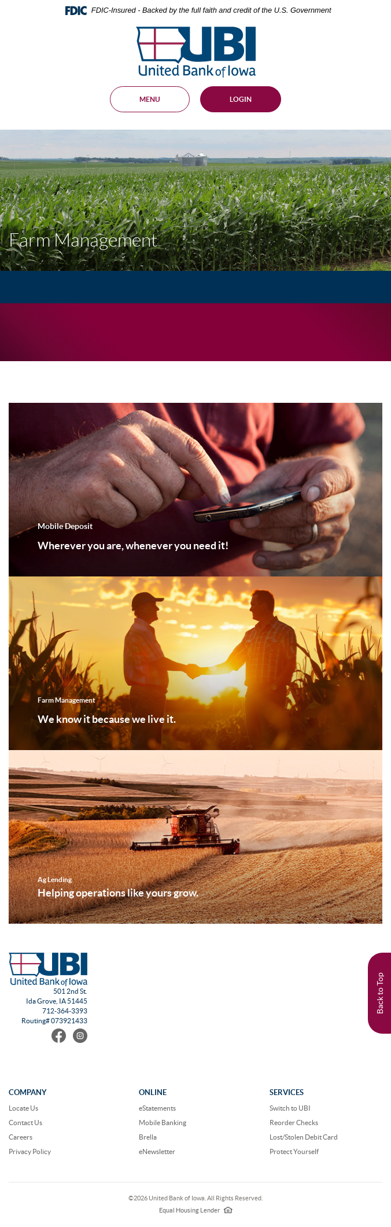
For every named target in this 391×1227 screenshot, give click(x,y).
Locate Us (23, 1108)
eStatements (157, 1108)
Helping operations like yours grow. (118, 893)
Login (241, 99)
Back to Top (380, 993)
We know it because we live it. (107, 719)
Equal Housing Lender (196, 1210)
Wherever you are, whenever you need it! (133, 545)
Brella (148, 1137)
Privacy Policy (30, 1151)
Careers (20, 1137)
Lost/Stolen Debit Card (304, 1137)
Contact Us (25, 1122)
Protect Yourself (294, 1151)
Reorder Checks (294, 1122)
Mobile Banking (162, 1122)
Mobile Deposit (65, 526)
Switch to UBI (290, 1108)
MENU (149, 99)
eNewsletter (157, 1151)
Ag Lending (55, 879)
